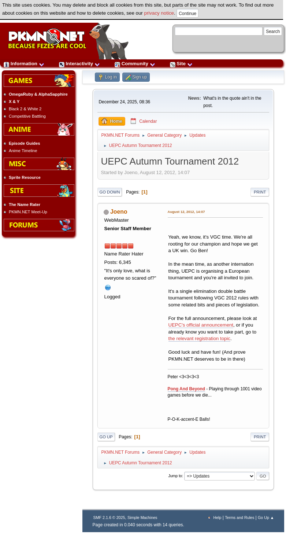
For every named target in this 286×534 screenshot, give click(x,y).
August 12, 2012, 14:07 (186, 212)
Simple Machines (142, 517)
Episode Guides (24, 143)
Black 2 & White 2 (25, 109)
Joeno (118, 212)
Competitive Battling (27, 116)
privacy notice (159, 13)
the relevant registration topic (199, 338)
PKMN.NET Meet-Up (28, 212)
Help (217, 517)
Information (24, 63)
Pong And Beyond (186, 388)
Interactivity (79, 63)
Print (260, 192)
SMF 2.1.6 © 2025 (109, 517)
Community (135, 63)
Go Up (106, 437)
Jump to (175, 476)
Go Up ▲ (266, 517)
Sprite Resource (25, 177)
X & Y (14, 101)
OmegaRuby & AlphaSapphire (38, 94)
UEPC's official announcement (200, 325)
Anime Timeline (23, 150)
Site (181, 63)
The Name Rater (24, 204)
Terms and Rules (239, 517)
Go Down (110, 192)
